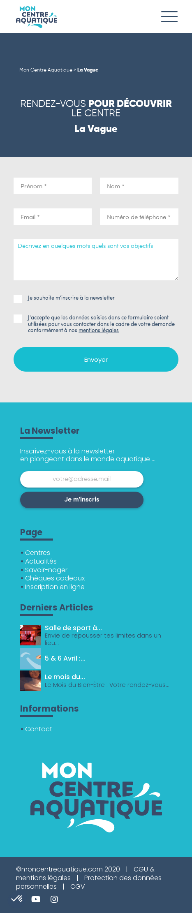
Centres (37, 552)
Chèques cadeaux (55, 578)
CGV (77, 886)
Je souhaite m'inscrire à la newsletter (64, 298)
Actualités (41, 561)
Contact (38, 729)
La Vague (87, 70)
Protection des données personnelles (89, 882)
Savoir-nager (46, 570)
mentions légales (99, 330)
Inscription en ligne (55, 587)
